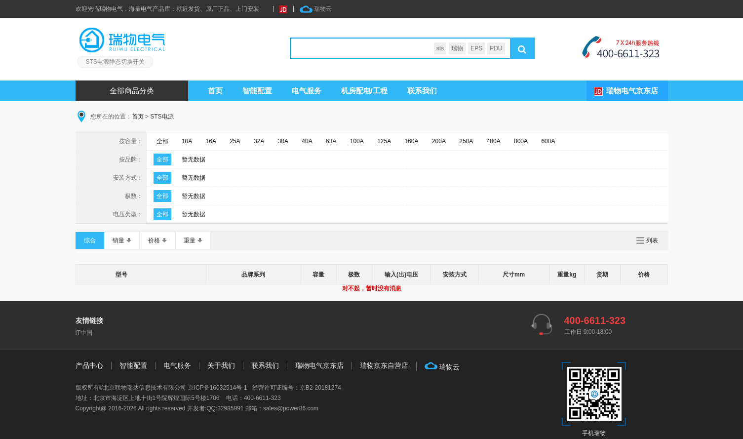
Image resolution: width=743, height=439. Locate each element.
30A (283, 141)
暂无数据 (193, 159)
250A (466, 141)
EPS (476, 48)
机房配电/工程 (364, 90)
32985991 (230, 408)
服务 (306, 90)
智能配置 (257, 90)
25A (235, 141)
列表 (652, 240)
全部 (162, 141)
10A (187, 141)
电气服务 (177, 365)
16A (211, 141)
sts (440, 48)
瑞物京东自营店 (384, 365)
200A (439, 141)
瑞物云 (316, 9)
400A (494, 141)
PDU (496, 48)
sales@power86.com (290, 408)
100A (357, 141)
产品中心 (89, 365)
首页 (215, 90)
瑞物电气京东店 (632, 90)
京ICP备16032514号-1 (217, 387)
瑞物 (457, 48)
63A (331, 141)
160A (412, 141)
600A (548, 141)
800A (521, 141)
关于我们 (221, 365)
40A (307, 141)
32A (259, 141)
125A (384, 141)
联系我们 (422, 90)
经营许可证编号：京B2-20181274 (296, 387)
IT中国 (84, 332)
